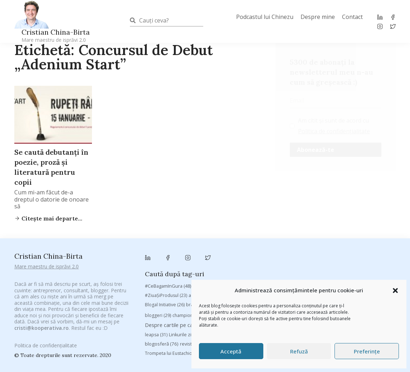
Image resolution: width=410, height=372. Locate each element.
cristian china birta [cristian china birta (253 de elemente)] (365, 276)
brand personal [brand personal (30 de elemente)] (206, 266)
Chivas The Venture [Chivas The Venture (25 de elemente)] (285, 277)
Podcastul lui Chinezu (264, 16)
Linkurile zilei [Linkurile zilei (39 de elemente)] (187, 296)
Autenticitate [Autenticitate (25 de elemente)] (315, 257)
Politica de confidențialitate (334, 131)
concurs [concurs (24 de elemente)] (323, 277)
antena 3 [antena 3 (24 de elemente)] (235, 257)
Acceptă (230, 351)
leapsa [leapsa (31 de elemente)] (156, 296)
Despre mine (318, 16)
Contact (352, 16)
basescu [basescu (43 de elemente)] (377, 256)
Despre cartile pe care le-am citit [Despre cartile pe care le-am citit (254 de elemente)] (191, 286)
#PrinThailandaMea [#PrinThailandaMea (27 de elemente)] (346, 247)
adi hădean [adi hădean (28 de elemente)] (204, 257)
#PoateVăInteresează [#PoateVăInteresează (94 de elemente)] (291, 247)
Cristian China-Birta (55, 35)
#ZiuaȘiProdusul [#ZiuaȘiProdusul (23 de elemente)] (166, 257)
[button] (395, 290)
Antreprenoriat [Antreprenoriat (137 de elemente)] (272, 256)
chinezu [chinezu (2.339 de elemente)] (240, 276)
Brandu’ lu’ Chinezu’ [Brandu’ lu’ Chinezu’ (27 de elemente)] (252, 266)
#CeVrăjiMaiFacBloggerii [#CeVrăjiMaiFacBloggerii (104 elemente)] (226, 247)
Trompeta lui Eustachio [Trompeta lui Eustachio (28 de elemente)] (173, 315)
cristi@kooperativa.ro (41, 319)
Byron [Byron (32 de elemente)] (287, 266)
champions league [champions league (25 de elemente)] (195, 277)
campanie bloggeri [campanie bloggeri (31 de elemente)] (324, 266)
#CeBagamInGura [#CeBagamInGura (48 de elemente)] (168, 247)
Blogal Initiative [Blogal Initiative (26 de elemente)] (165, 266)
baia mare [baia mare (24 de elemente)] (347, 257)
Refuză (299, 351)
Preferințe (367, 351)
